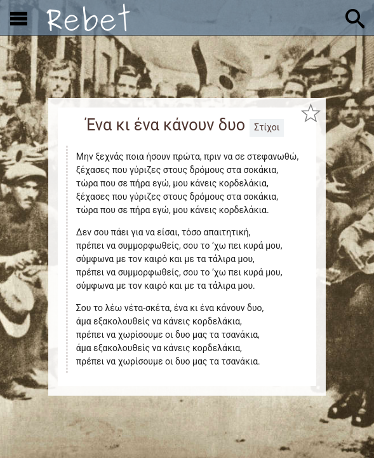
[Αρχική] (88, 17)
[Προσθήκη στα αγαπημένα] (311, 113)
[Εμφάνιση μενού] (18, 18)
